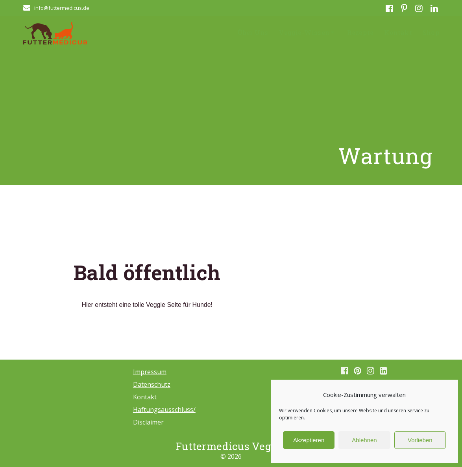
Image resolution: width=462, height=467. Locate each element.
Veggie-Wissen (304, 32)
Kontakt (398, 32)
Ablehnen (364, 440)
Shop (431, 32)
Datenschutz (151, 384)
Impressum (149, 371)
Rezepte (360, 32)
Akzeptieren (308, 440)
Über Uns (252, 32)
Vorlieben (420, 440)
